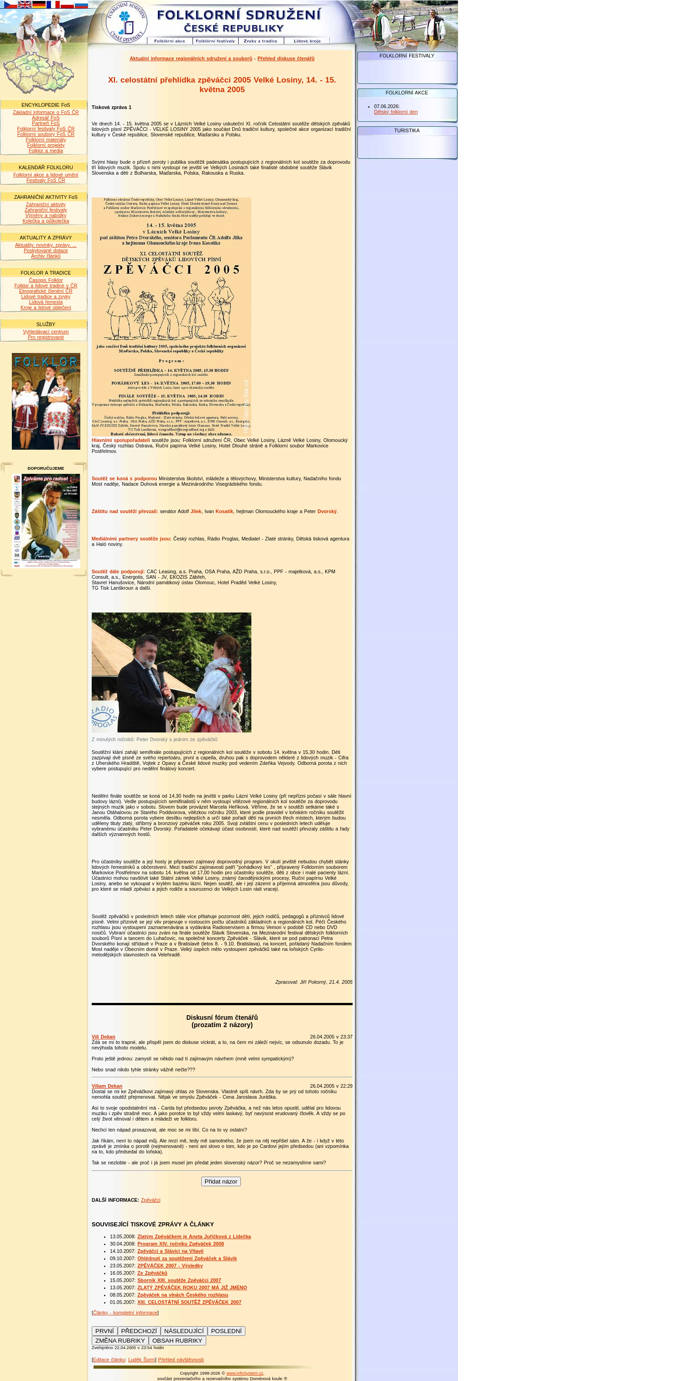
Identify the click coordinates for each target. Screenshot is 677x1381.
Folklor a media (46, 150)
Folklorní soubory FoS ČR (46, 134)
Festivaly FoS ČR (45, 180)
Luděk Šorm (141, 1359)
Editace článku (109, 1359)
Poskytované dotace (46, 250)
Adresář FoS (46, 117)
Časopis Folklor (45, 280)
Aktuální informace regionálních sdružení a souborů (191, 58)
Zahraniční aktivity (46, 204)
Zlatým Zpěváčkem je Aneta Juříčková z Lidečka (194, 1236)
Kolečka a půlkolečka (45, 220)
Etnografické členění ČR (46, 291)
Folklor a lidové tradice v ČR (45, 285)
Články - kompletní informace (125, 1312)
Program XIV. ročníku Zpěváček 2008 (180, 1243)
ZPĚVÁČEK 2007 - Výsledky (170, 1265)
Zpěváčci (151, 1200)
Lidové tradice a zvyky (46, 296)
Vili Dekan (103, 1036)
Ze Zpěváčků (152, 1273)
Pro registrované (46, 337)
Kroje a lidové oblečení (46, 307)
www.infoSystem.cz (245, 1373)
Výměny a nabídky (46, 215)
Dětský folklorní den (396, 111)
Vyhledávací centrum (45, 331)
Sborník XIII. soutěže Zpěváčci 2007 (179, 1280)
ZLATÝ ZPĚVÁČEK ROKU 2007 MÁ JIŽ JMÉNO (192, 1287)
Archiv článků (45, 256)
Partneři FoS (46, 123)
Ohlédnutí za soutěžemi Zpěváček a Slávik (187, 1258)
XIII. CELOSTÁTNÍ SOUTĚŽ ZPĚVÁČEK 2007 (189, 1302)
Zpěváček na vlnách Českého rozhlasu (182, 1295)
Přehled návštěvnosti (181, 1359)
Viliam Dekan (107, 1086)
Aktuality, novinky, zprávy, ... (46, 245)
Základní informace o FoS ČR (45, 112)
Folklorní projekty (45, 145)
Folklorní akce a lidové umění (45, 174)
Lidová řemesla (45, 302)
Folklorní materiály (46, 139)
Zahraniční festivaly (46, 210)
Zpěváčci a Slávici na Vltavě (170, 1251)
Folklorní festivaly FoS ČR (45, 128)
